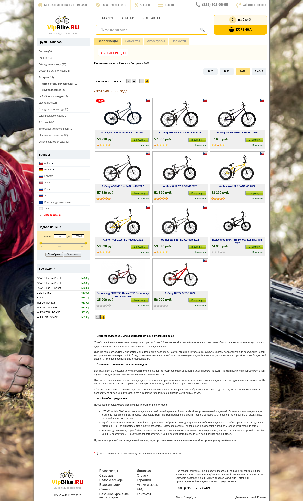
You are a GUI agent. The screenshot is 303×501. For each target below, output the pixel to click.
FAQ (140, 489)
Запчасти (179, 41)
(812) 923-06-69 (212, 5)
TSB (44, 208)
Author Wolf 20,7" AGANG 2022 (237, 186)
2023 (226, 71)
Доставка (144, 471)
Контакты (151, 18)
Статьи (128, 18)
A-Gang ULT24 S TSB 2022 (180, 293)
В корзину (139, 139)
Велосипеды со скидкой (55, 202)
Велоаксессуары (111, 480)
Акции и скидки (148, 484)
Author (46, 163)
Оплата (142, 475)
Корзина (240, 29)
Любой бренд (50, 215)
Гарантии (144, 480)
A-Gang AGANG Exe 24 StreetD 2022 (180, 132)
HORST (46, 169)
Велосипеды (108, 41)
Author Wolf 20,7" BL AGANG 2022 (123, 239)
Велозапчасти (109, 484)
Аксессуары (156, 41)
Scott (45, 182)
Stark (44, 189)
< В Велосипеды (113, 53)
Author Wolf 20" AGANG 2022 (180, 186)
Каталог (107, 18)
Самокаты (132, 41)
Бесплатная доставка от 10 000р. (63, 5)
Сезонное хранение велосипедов (114, 496)
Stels (44, 195)
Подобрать (54, 254)
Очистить (72, 254)
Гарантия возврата (111, 5)
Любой (259, 71)
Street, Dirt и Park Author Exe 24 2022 (123, 132)
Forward (46, 176)
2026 (210, 71)
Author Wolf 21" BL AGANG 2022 (180, 239)
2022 (242, 71)
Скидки (142, 5)
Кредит (166, 5)
